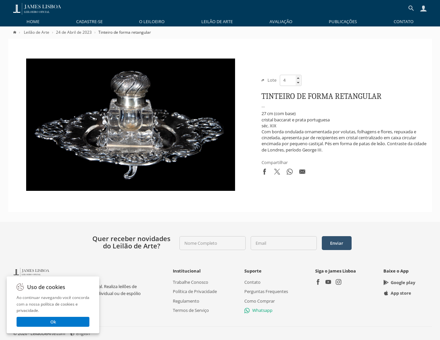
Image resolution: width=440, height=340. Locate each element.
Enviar (336, 243)
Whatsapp (258, 310)
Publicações (343, 21)
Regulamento (186, 301)
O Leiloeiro (152, 21)
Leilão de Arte (217, 21)
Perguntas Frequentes (266, 291)
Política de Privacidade (195, 291)
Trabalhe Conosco (190, 282)
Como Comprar (259, 301)
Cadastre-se (89, 21)
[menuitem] (32, 21)
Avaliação (280, 21)
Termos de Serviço (191, 310)
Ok (53, 322)
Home (32, 21)
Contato (404, 21)
